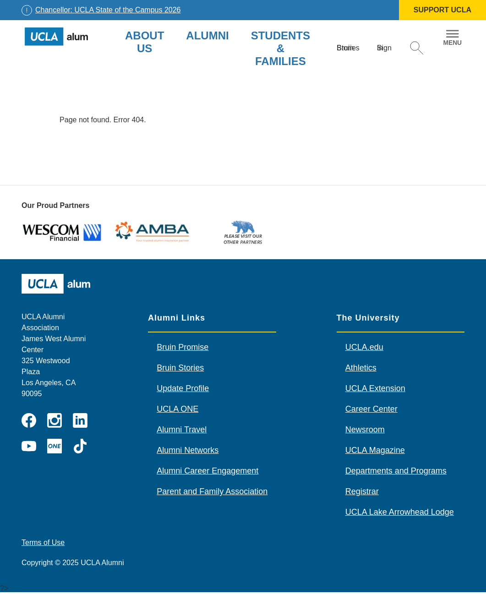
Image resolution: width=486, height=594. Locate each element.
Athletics (361, 367)
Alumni (207, 35)
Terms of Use (43, 542)
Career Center (371, 409)
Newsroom (365, 429)
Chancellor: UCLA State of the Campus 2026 (108, 10)
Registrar (362, 491)
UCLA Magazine (375, 450)
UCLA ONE (177, 409)
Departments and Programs (396, 470)
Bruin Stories (180, 367)
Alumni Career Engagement (207, 470)
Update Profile (183, 388)
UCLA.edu (364, 347)
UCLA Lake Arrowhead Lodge (399, 512)
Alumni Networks (187, 450)
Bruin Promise (182, 347)
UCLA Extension (375, 388)
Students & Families (280, 48)
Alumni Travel (182, 429)
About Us (144, 41)
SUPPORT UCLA (442, 10)
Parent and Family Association (212, 491)
